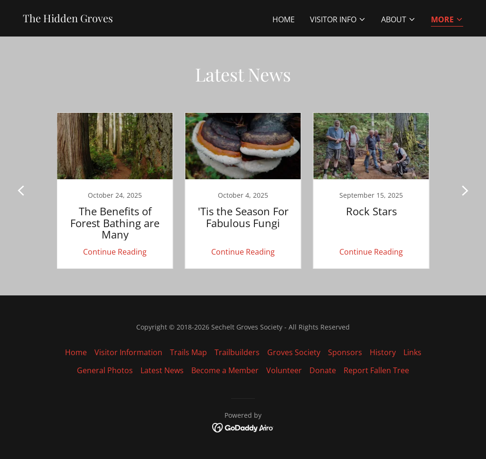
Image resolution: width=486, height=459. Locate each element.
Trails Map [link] (188, 352)
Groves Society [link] (293, 352)
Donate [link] (322, 370)
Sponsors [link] (345, 352)
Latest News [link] (162, 370)
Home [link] (283, 19)
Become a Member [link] (225, 370)
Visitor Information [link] (128, 352)
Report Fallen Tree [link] (376, 370)
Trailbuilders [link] (237, 352)
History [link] (383, 352)
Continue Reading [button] (115, 252)
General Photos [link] (105, 370)
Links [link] (412, 352)
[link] (68, 19)
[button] (338, 19)
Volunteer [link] (284, 370)
